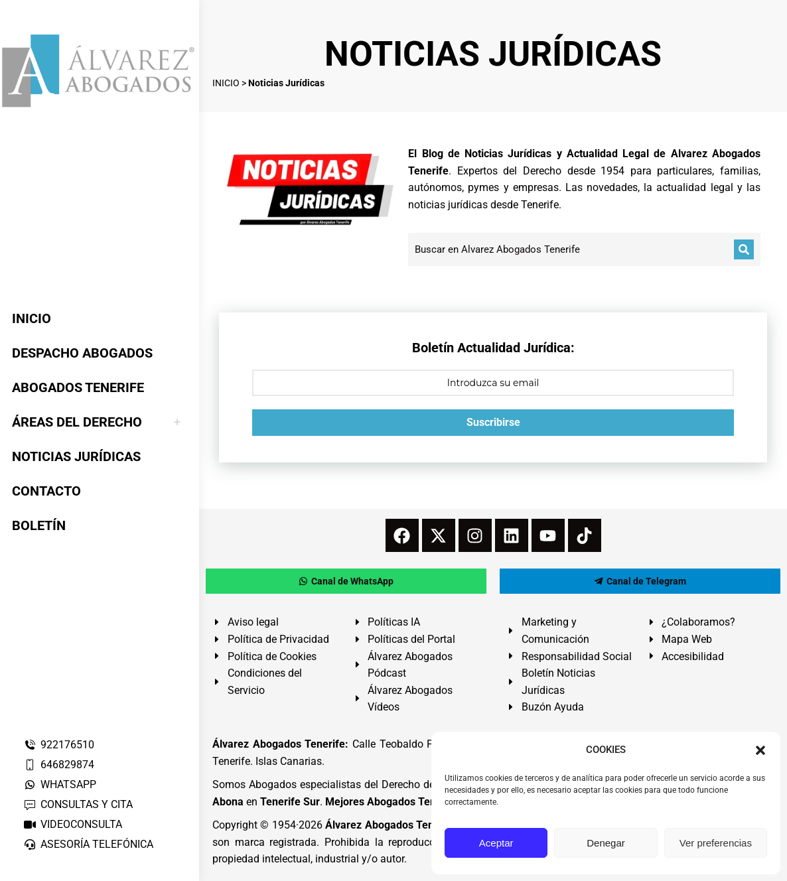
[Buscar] (744, 249)
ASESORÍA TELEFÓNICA (88, 844)
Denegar (606, 842)
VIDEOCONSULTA (72, 824)
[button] (760, 750)
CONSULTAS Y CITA (78, 804)
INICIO (226, 83)
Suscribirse (493, 422)
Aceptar (496, 842)
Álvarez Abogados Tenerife (391, 825)
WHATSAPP (59, 784)
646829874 (58, 764)
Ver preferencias (716, 842)
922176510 (58, 744)
